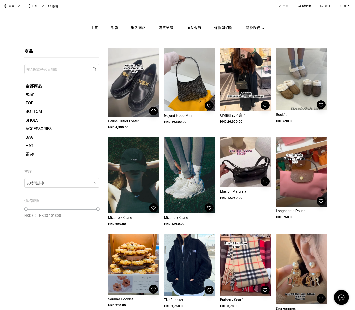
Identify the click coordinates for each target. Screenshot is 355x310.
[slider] (26, 209)
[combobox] (61, 183)
